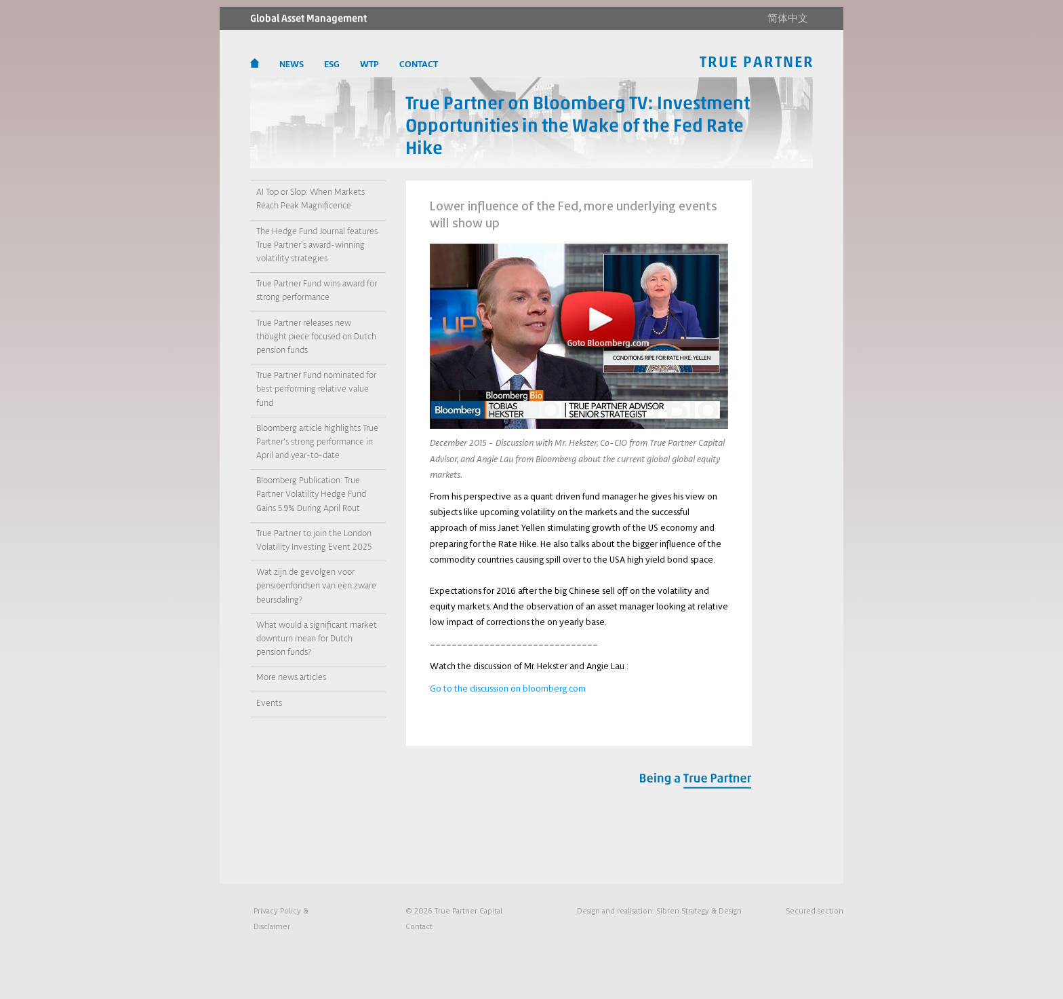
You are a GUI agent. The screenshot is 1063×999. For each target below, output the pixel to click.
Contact (419, 926)
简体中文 (787, 18)
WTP (369, 64)
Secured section (814, 910)
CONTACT (418, 64)
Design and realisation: (659, 910)
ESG (332, 64)
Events (269, 703)
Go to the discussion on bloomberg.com (508, 688)
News (291, 64)
